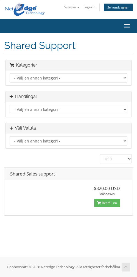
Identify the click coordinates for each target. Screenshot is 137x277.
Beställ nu (107, 203)
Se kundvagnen (118, 7)
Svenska (71, 7)
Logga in (89, 7)
